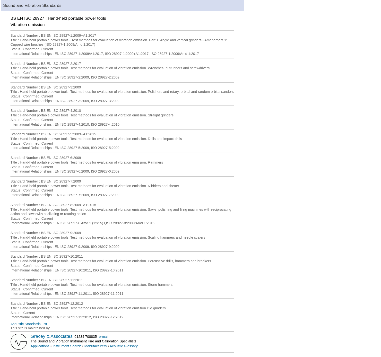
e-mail (103, 337)
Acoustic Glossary (124, 346)
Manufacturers (95, 346)
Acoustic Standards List (28, 324)
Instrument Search (67, 346)
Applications (40, 346)
